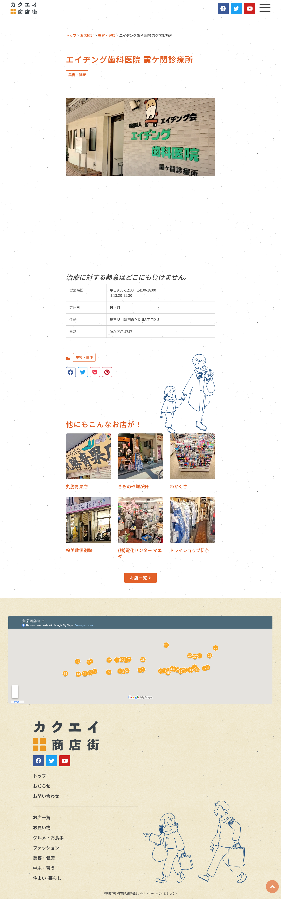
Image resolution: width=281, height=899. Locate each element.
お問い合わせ (46, 796)
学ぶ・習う (44, 868)
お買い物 (41, 827)
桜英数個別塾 (79, 550)
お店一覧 (41, 817)
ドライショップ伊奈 (189, 550)
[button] (140, 578)
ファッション (46, 847)
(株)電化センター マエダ (140, 553)
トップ (39, 775)
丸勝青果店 (77, 486)
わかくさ (178, 486)
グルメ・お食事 (48, 837)
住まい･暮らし (47, 878)
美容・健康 (77, 74)
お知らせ (41, 786)
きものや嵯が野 (133, 486)
